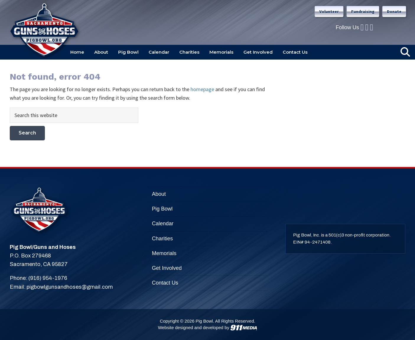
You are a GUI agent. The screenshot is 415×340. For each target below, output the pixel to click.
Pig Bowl (162, 209)
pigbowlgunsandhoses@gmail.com (70, 287)
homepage (202, 89)
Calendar (162, 223)
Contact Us (165, 283)
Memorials (164, 253)
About (159, 194)
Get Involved (167, 268)
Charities (162, 239)
